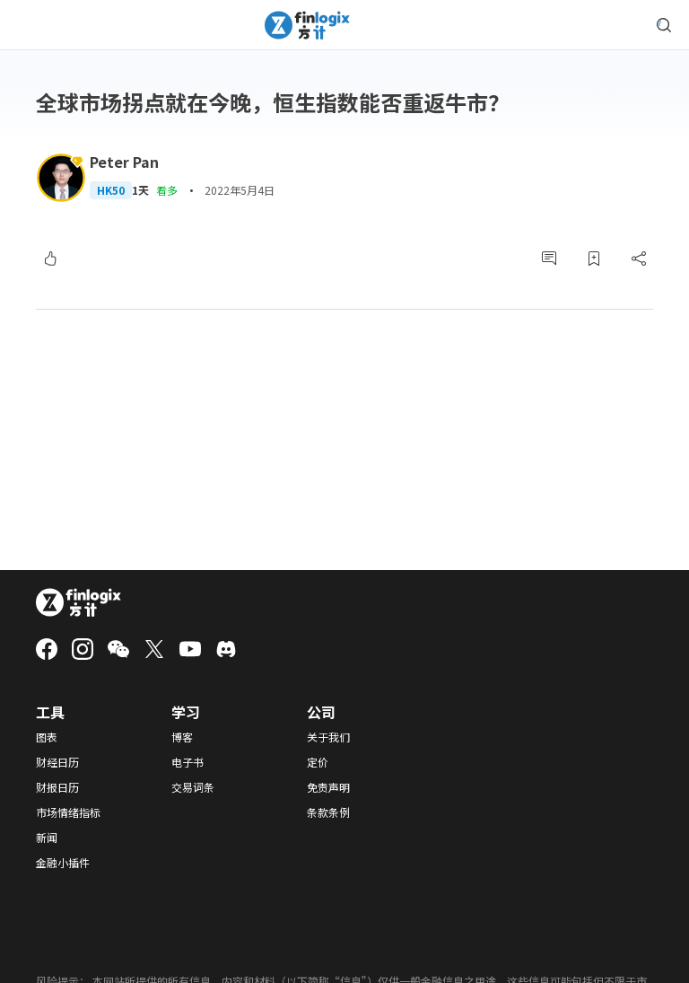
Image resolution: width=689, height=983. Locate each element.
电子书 (187, 762)
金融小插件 (63, 863)
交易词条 (192, 787)
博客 (182, 737)
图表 (46, 737)
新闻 (46, 837)
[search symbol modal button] (664, 25)
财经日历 (57, 762)
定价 (317, 762)
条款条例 (328, 812)
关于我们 (328, 737)
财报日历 (57, 787)
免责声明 (328, 787)
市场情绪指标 (68, 812)
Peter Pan (124, 161)
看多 (167, 189)
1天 (140, 190)
